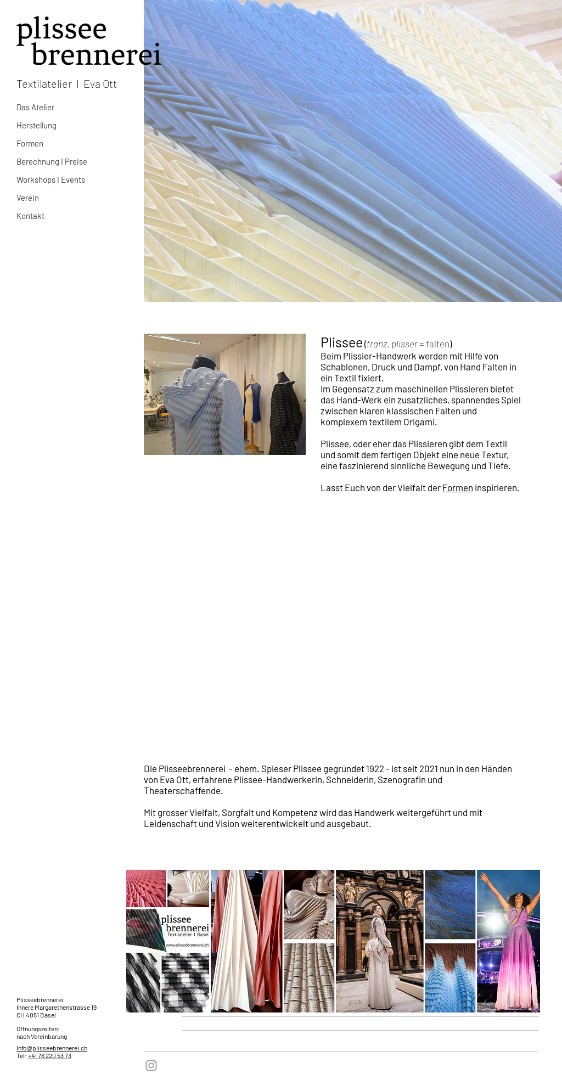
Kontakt (30, 216)
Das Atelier (35, 107)
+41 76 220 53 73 (49, 1055)
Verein (27, 198)
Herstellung (36, 125)
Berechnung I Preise (51, 161)
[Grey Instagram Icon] (151, 1065)
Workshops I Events (50, 179)
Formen (29, 143)
